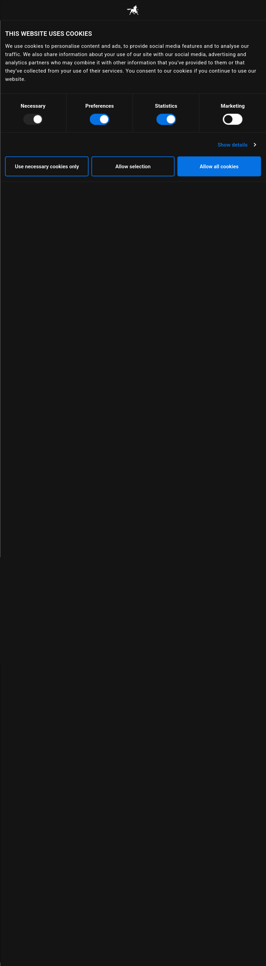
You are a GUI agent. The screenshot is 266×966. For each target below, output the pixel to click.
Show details (232, 144)
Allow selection (132, 166)
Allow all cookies (219, 166)
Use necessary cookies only (47, 166)
